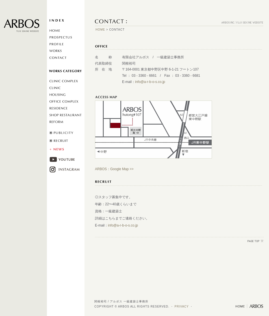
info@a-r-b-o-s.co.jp (150, 82)
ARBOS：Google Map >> (114, 169)
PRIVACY (182, 306)
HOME (100, 29)
